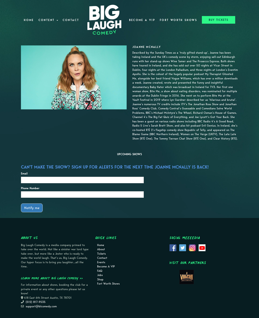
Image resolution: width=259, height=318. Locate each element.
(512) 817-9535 (36, 302)
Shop (100, 279)
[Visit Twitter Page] (182, 247)
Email (24, 173)
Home (29, 20)
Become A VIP (142, 20)
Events (101, 262)
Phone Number (30, 188)
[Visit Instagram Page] (192, 247)
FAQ (99, 271)
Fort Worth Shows (178, 20)
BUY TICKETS (218, 20)
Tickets (101, 253)
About (101, 249)
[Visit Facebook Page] (172, 247)
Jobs (100, 275)
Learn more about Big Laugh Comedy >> (52, 278)
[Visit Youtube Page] (202, 247)
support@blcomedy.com (41, 306)
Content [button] (48, 20)
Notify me (31, 208)
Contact (71, 20)
